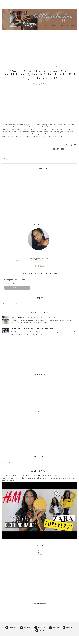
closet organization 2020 (42, 66)
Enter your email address (14, 280)
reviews (39, 555)
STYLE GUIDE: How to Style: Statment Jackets (32, 329)
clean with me (19, 66)
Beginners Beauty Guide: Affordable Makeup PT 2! (34, 317)
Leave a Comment (10, 145)
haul (39, 553)
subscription (39, 557)
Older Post (58, 149)
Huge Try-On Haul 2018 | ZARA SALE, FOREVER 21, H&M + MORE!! (30, 476)
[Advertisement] (39, 50)
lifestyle (62, 66)
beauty (39, 550)
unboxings (39, 559)
